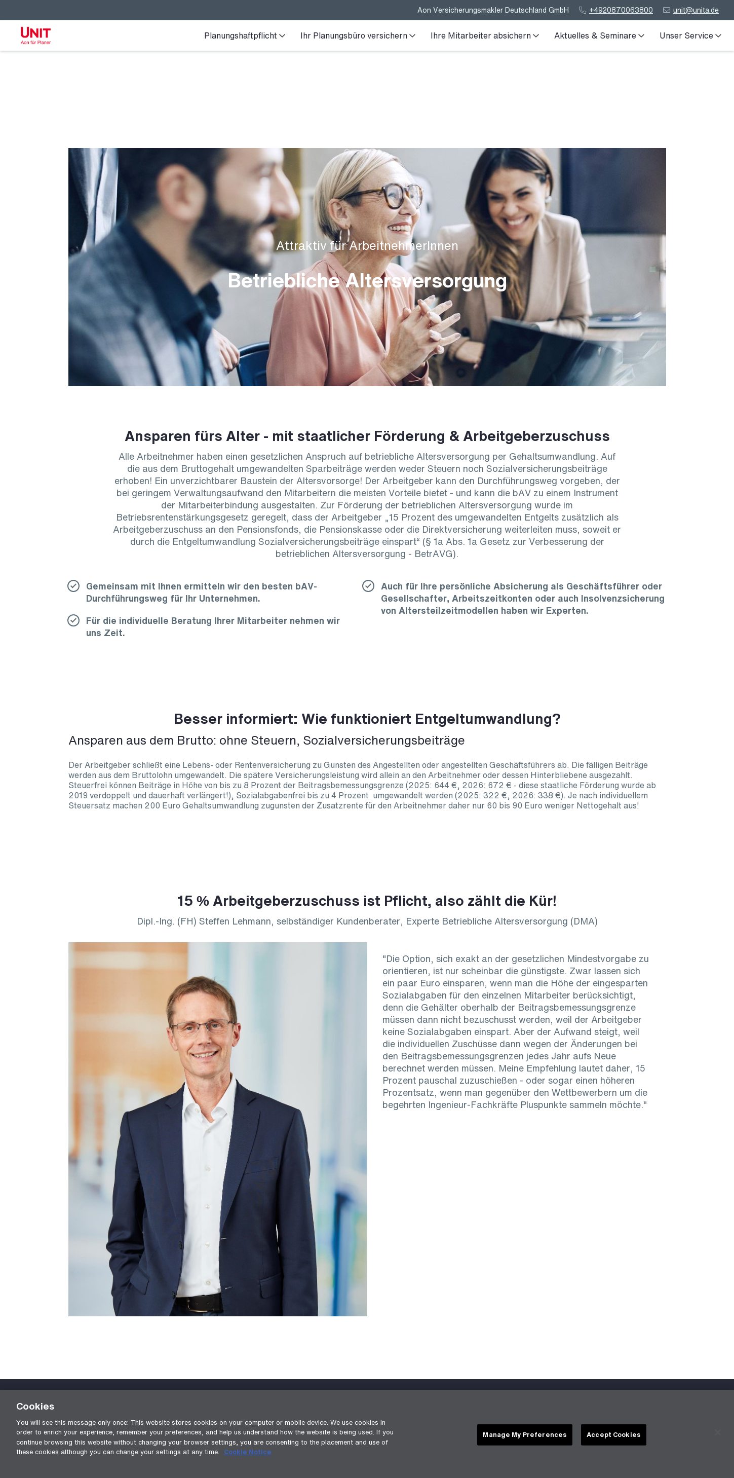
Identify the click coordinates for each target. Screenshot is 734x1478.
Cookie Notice (248, 1454)
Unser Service (690, 35)
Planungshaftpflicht (244, 35)
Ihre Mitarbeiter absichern (485, 35)
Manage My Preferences (525, 1437)
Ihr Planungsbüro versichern (357, 35)
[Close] (718, 1435)
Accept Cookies (614, 1437)
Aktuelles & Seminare (599, 35)
